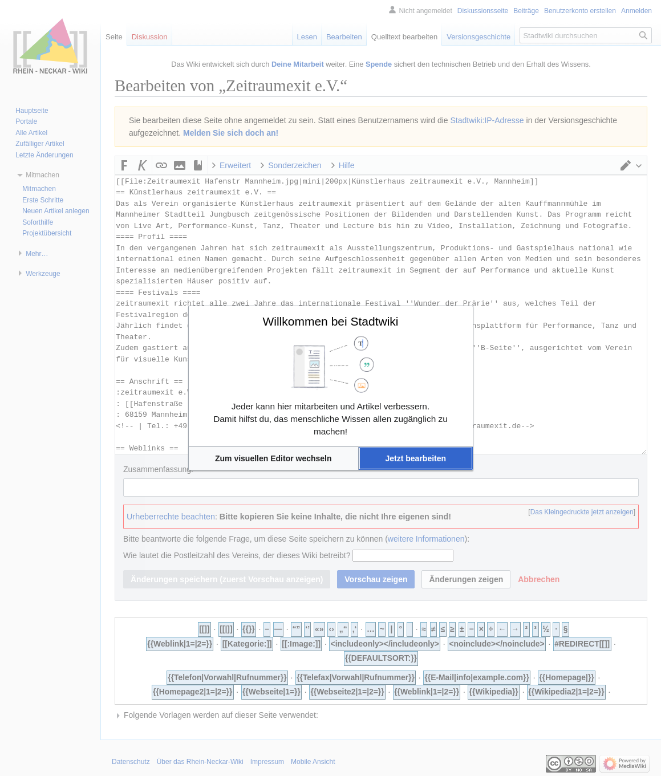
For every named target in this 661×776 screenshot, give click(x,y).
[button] (274, 458)
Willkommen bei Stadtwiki (330, 321)
